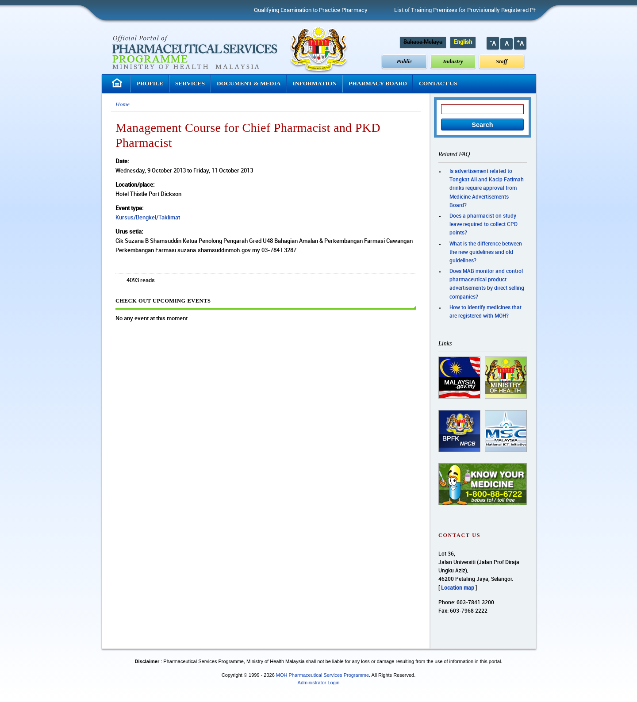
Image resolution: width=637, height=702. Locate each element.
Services (190, 83)
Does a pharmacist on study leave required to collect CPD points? (483, 224)
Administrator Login (319, 682)
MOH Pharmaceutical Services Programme (322, 675)
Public (404, 61)
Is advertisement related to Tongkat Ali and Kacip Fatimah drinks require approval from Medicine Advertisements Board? (486, 188)
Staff (501, 61)
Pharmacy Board (378, 83)
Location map (457, 588)
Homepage (118, 82)
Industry (453, 61)
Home (122, 104)
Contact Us (438, 83)
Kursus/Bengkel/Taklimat (147, 218)
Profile (150, 83)
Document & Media (249, 83)
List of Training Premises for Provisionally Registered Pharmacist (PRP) (488, 10)
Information (315, 83)
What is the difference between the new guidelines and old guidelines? (485, 252)
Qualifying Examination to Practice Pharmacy (315, 10)
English (463, 42)
